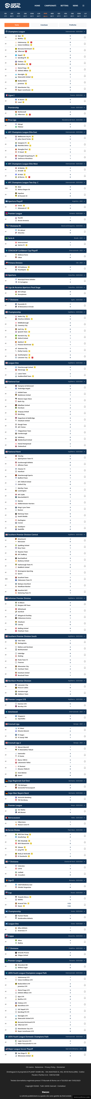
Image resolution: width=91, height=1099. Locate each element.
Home (37, 5)
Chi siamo (30, 1067)
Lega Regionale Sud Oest (19, 781)
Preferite (72, 25)
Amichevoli (13, 712)
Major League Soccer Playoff (20, 1049)
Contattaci (62, 1086)
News (75, 5)
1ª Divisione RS (14, 226)
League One (13, 363)
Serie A (11, 238)
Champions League (16, 31)
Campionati (50, 5)
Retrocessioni (14, 818)
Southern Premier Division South (22, 636)
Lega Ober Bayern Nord (18, 793)
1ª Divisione (13, 300)
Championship (14, 312)
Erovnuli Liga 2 (14, 743)
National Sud (13, 381)
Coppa (11, 936)
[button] (83, 5)
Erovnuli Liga (13, 724)
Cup (10, 892)
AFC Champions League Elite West (23, 164)
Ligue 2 (11, 95)
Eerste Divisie (14, 830)
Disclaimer (61, 1067)
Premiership (13, 107)
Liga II (11, 880)
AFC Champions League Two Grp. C (23, 182)
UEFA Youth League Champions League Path (27, 973)
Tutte (17, 25)
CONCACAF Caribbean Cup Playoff (23, 250)
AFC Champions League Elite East (22, 132)
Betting (64, 5)
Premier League (15, 213)
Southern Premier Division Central (23, 534)
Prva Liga (12, 120)
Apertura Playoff (15, 201)
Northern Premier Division (19, 680)
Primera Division (15, 263)
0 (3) (69, 903)
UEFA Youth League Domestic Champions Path (28, 1036)
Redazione (39, 1067)
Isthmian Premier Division (19, 598)
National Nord (14, 452)
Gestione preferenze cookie (82, 1097)
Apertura (12, 275)
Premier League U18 (17, 699)
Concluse (44, 25)
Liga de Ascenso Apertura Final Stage (24, 287)
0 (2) (69, 906)
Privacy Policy (50, 1067)
